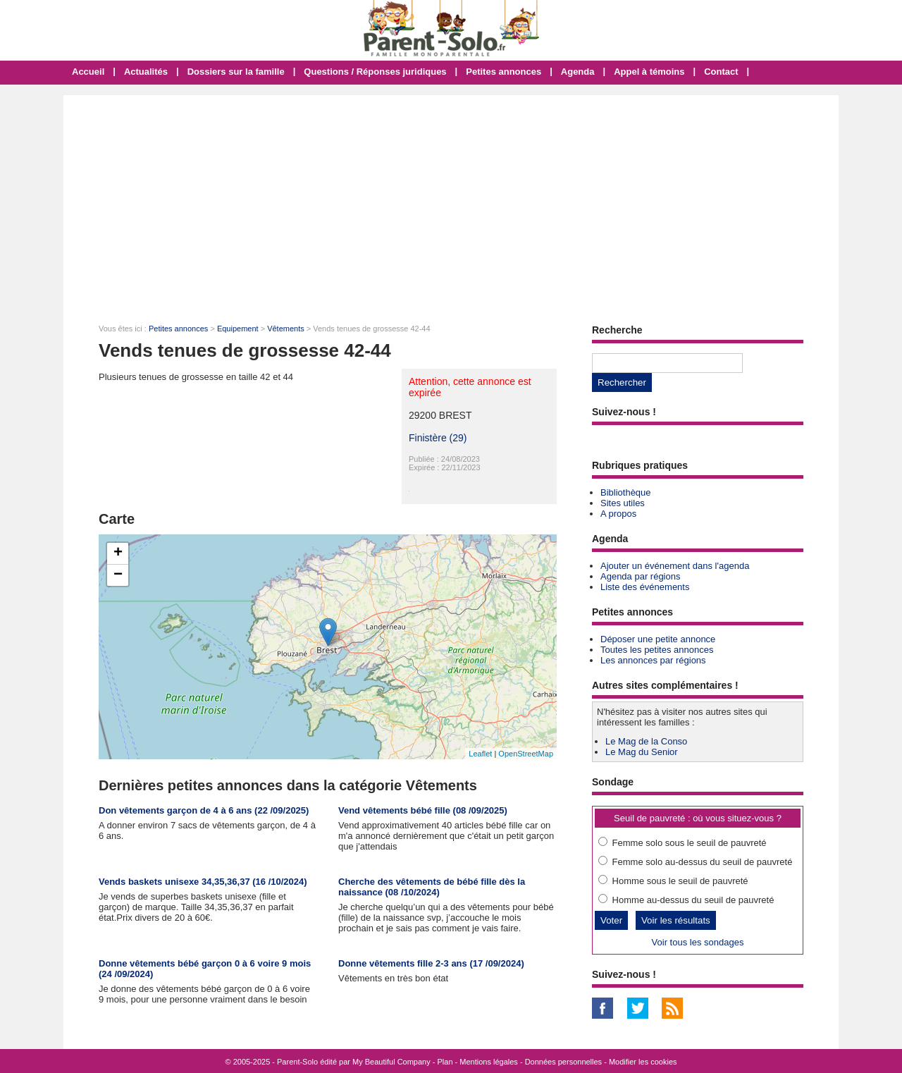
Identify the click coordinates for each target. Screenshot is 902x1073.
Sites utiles (622, 503)
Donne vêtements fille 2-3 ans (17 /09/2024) (431, 963)
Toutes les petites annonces (656, 649)
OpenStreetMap (525, 753)
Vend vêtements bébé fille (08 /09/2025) (422, 810)
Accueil (88, 71)
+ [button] (118, 553)
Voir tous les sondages (698, 942)
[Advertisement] (451, 201)
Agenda (578, 71)
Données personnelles (563, 1061)
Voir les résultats (675, 920)
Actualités (146, 71)
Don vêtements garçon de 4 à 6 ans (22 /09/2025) (204, 810)
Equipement (238, 328)
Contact (721, 71)
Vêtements (285, 328)
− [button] (118, 575)
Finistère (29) (438, 437)
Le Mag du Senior (641, 752)
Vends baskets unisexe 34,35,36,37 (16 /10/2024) (203, 881)
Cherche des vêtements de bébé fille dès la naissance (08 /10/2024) (431, 886)
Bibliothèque (625, 492)
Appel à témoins (649, 71)
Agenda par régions (640, 576)
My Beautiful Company (391, 1061)
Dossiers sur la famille (236, 71)
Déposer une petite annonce (657, 639)
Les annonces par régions (653, 660)
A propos (618, 513)
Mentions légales (488, 1061)
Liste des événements (644, 587)
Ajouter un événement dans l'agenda (674, 565)
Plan (445, 1061)
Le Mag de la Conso (646, 741)
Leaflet (480, 753)
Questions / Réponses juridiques (375, 71)
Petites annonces (503, 71)
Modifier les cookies (643, 1061)
